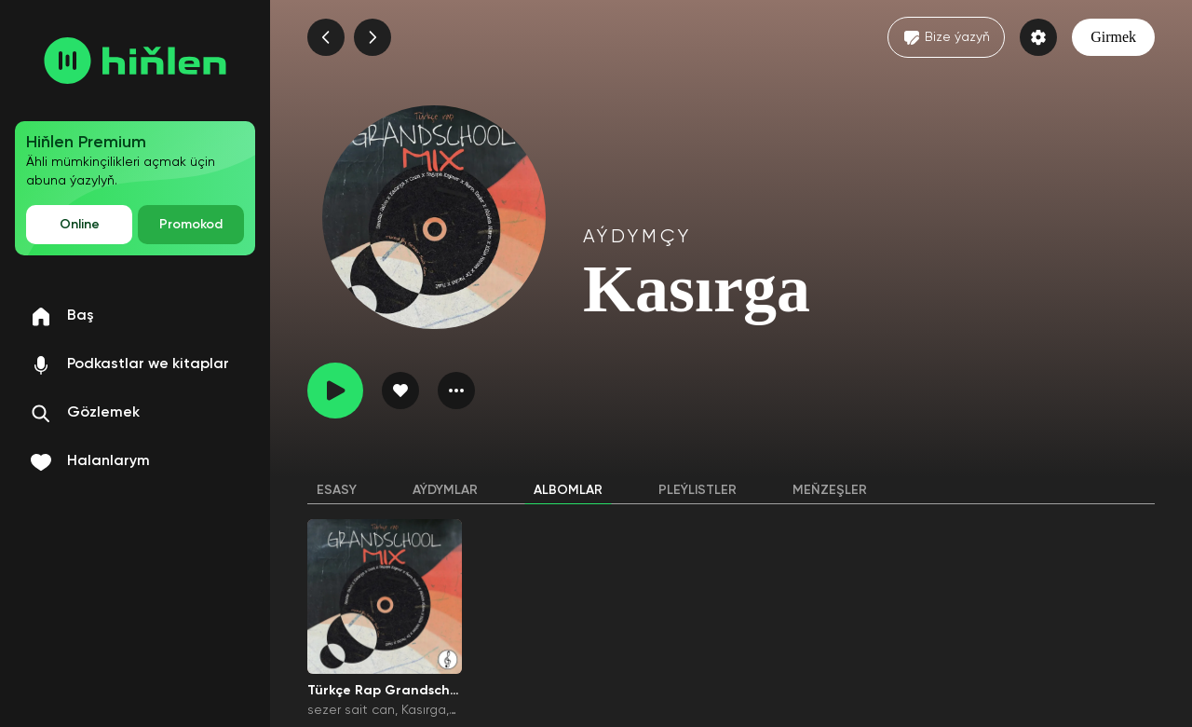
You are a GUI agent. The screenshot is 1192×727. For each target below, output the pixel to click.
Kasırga (423, 710)
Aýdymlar (445, 490)
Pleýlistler (697, 490)
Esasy (337, 490)
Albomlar (568, 490)
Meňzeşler (829, 490)
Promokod (191, 224)
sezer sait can (351, 710)
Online (80, 224)
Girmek (1113, 37)
